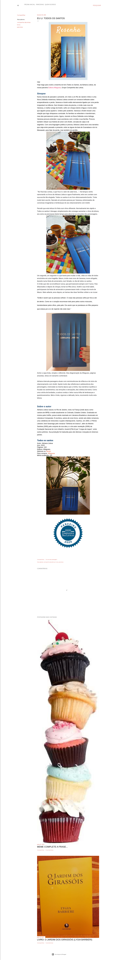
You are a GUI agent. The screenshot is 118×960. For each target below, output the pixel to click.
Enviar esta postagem (51, 559)
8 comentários (49, 850)
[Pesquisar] (97, 5)
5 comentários (49, 943)
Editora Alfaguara (54, 88)
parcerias (20, 27)
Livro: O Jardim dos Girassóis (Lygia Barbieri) (64, 939)
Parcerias (39, 4)
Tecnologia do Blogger (59, 954)
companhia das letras (23, 22)
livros (18, 25)
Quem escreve (49, 4)
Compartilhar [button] (21, 15)
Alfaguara (51, 453)
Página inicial (29, 4)
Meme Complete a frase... (52, 847)
